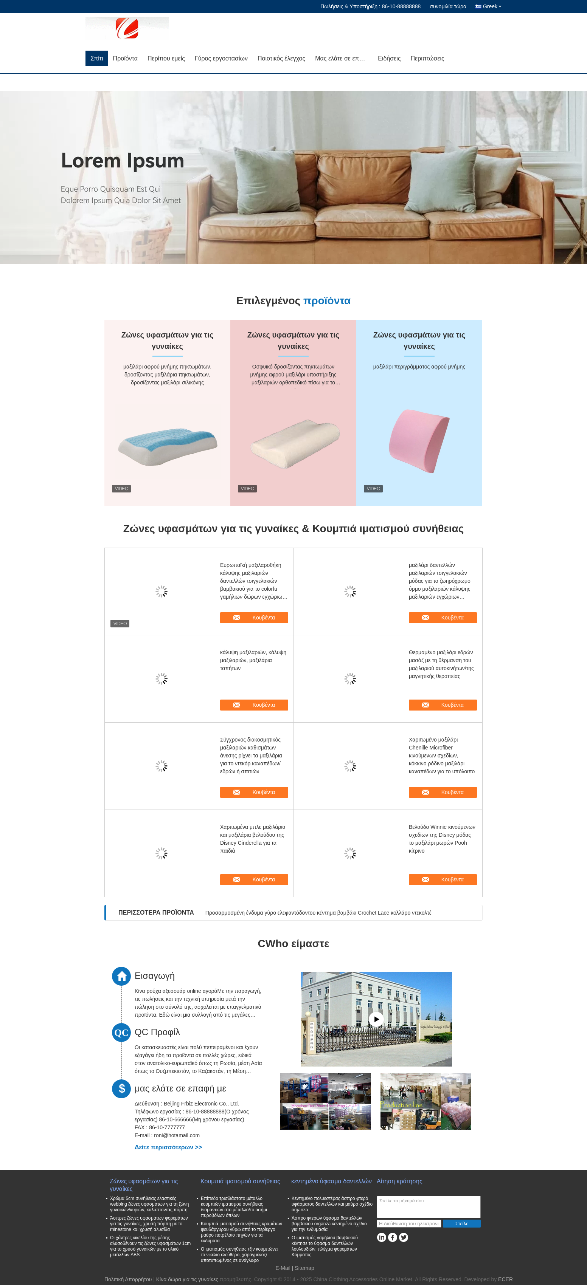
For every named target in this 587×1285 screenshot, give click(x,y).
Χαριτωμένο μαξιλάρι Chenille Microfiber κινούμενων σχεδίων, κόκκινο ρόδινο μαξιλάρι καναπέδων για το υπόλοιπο (442, 755)
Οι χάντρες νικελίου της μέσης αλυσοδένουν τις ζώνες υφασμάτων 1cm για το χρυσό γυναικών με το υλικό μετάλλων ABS (150, 1246)
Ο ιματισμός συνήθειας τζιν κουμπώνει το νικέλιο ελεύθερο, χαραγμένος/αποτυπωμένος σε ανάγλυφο (239, 1254)
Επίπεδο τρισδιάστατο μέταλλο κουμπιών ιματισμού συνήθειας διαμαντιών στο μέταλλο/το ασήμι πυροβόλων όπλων (234, 1207)
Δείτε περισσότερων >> (168, 1147)
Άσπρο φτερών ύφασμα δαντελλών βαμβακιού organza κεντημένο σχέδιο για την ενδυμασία (329, 1223)
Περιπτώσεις (427, 58)
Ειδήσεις (389, 58)
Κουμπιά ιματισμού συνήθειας (240, 1181)
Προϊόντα (125, 58)
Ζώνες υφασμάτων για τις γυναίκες (144, 1185)
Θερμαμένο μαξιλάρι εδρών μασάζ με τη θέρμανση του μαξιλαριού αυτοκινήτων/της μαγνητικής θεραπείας (441, 664)
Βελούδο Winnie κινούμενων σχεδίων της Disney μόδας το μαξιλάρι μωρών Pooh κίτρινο (442, 839)
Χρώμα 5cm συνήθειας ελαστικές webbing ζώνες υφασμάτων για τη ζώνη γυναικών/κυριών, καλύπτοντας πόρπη (149, 1204)
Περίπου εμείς (166, 58)
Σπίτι (96, 58)
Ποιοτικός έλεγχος (281, 58)
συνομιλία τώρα (448, 6)
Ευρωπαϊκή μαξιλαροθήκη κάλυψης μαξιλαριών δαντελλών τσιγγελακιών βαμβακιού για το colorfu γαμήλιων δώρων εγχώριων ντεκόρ (252, 581)
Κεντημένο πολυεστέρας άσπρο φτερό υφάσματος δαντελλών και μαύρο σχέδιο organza (332, 1204)
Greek (492, 6)
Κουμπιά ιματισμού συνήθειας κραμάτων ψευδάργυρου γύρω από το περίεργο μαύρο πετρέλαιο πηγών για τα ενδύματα (241, 1232)
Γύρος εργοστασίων (221, 58)
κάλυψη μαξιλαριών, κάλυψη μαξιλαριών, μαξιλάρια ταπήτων (253, 660)
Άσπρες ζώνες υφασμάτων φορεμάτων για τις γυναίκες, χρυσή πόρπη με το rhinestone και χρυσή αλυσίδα (149, 1223)
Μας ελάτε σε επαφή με (344, 58)
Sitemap (304, 1268)
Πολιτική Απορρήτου (128, 1279)
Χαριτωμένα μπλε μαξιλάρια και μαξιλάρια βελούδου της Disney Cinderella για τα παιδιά (253, 839)
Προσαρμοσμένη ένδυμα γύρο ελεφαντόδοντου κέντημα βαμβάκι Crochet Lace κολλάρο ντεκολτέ (318, 913)
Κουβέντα (259, 617)
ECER (505, 1279)
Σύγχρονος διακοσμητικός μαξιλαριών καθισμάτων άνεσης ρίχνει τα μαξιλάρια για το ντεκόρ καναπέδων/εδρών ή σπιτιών (251, 755)
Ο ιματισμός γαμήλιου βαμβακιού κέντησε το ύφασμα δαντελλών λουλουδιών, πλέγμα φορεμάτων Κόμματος (325, 1246)
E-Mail (282, 1268)
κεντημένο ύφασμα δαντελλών (331, 1181)
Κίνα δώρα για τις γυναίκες (187, 1279)
